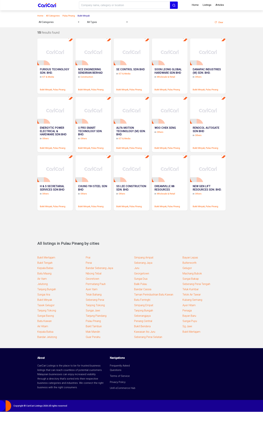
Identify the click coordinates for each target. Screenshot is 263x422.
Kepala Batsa (45, 342)
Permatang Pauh (96, 294)
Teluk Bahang (94, 304)
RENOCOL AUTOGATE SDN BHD (206, 136)
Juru (136, 278)
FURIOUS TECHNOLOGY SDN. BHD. (54, 74)
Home (195, 4)
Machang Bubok (192, 283)
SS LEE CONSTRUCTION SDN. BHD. (131, 198)
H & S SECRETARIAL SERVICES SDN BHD (52, 198)
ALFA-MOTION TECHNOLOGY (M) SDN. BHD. (131, 138)
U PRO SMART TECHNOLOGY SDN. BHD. (90, 138)
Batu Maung (44, 283)
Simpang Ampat (143, 267)
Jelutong (42, 294)
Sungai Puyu (190, 331)
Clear (219, 22)
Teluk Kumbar (191, 299)
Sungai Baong (45, 326)
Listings (207, 4)
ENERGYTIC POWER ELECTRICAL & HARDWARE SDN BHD (53, 138)
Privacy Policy (117, 392)
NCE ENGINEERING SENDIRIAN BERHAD (90, 74)
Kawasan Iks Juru (144, 342)
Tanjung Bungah (46, 299)
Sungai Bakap (191, 289)
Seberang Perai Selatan (148, 347)
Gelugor (187, 278)
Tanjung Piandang (96, 326)
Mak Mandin (93, 342)
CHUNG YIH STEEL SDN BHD (92, 198)
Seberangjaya (142, 326)
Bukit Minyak (46, 93)
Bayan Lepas (190, 267)
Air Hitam (42, 336)
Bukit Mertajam (46, 267)
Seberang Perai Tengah (196, 294)
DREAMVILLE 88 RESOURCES (164, 198)
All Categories (53, 15)
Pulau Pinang (68, 15)
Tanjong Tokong (95, 315)
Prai (88, 267)
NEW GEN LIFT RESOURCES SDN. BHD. (207, 198)
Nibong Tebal (93, 283)
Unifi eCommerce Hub (122, 398)
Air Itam (42, 289)
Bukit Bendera (142, 336)
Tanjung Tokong (46, 320)
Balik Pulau (140, 294)
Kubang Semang (192, 310)
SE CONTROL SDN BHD (130, 73)
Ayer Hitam (189, 315)
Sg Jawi (187, 336)
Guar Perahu (93, 347)
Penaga (187, 320)
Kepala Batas (45, 278)
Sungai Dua (140, 289)
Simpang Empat (143, 315)
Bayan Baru (189, 326)
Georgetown (141, 283)
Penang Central (143, 331)
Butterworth (189, 273)
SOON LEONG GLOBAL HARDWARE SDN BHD (168, 74)
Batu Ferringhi (142, 310)
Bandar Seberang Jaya (99, 278)
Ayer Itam (91, 299)
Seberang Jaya (143, 273)
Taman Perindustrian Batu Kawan (153, 304)
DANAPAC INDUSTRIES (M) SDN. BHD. (207, 74)
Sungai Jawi (93, 320)
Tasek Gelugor (46, 315)
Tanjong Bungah (143, 320)
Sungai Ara (43, 304)
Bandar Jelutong (47, 347)
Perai (89, 273)
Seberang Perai (95, 310)
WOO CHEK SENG (165, 134)
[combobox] (59, 22)
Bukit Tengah (44, 273)
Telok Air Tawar (192, 304)
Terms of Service (120, 386)
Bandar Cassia (142, 299)
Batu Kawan (44, 331)
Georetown (92, 289)
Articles (219, 4)
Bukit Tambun (94, 336)
